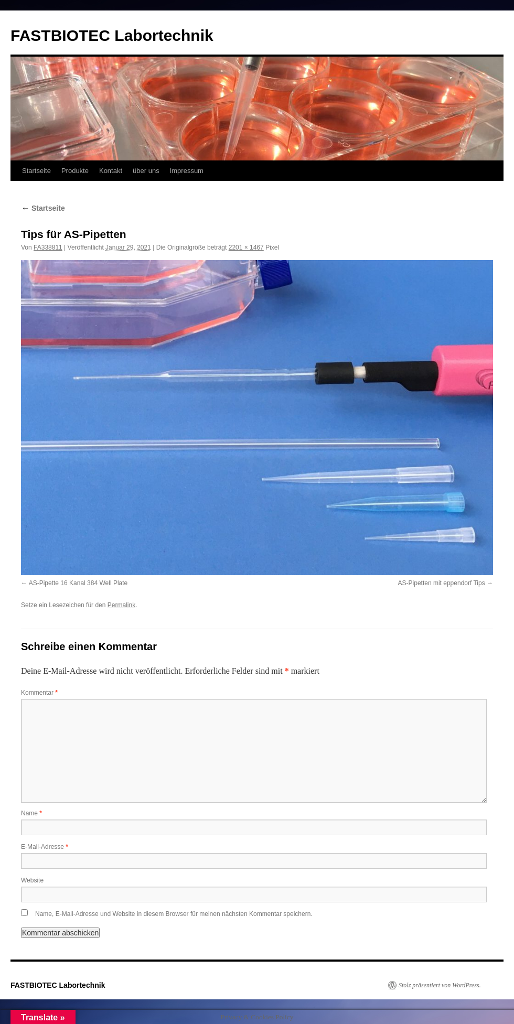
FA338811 (48, 247)
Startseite (36, 171)
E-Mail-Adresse (44, 846)
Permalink (121, 605)
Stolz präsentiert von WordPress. (440, 985)
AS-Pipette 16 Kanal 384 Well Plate (78, 583)
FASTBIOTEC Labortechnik (111, 35)
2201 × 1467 (246, 247)
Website (32, 880)
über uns (146, 171)
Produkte (75, 171)
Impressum (187, 171)
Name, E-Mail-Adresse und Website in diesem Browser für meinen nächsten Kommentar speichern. (174, 914)
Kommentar (39, 692)
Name (31, 813)
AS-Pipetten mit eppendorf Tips (441, 583)
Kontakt (110, 171)
